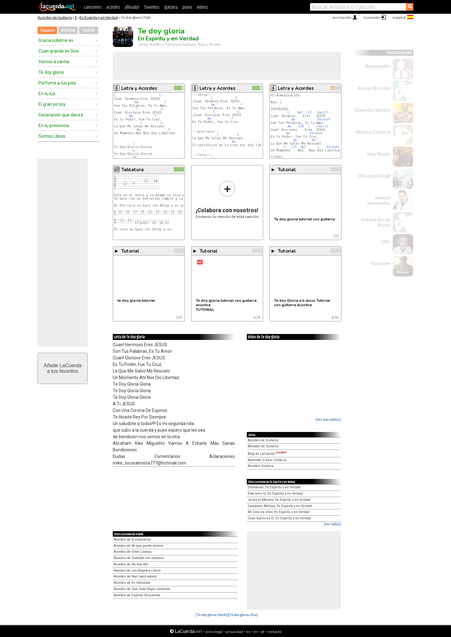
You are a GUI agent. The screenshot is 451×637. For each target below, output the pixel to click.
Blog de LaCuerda (267, 454)
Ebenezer (380, 263)
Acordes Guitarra (260, 466)
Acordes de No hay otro (131, 564)
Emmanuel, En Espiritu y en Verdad (274, 487)
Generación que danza (61, 114)
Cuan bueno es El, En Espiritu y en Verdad (279, 518)
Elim (385, 241)
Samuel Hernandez (378, 200)
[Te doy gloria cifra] (243, 615)
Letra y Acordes (139, 88)
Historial (89, 30)
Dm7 (299, 112)
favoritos (151, 7)
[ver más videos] (328, 419)
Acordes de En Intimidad (132, 583)
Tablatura (132, 170)
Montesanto (377, 66)
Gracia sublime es (56, 40)
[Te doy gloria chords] (212, 615)
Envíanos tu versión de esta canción (227, 199)
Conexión (372, 17)
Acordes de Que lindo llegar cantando (142, 589)
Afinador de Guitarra (263, 446)
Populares (47, 30)
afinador (132, 7)
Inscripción (342, 17)
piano (187, 7)
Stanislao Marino (372, 110)
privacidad (234, 631)
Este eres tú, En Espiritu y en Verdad (275, 493)
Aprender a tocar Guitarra (267, 460)
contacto (274, 631)
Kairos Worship (374, 88)
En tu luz (47, 93)
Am (136, 102)
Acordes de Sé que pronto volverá (138, 546)
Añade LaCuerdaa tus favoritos (63, 368)
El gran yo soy (52, 104)
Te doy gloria (51, 72)
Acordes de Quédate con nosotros (139, 558)
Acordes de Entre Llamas (133, 552)
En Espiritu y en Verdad (99, 17)
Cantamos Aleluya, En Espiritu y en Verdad (280, 506)
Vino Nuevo (378, 154)
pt (262, 631)
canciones (92, 7)
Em (313, 140)
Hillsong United (374, 175)
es (248, 631)
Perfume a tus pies (57, 82)
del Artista (68, 30)
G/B (301, 126)
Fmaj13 (322, 112)
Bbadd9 (323, 119)
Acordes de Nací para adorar (135, 576)
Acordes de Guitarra (55, 17)
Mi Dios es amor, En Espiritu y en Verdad (278, 512)
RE (273, 95)
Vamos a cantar (54, 61)
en (255, 631)
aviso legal (214, 631)
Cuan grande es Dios (59, 51)
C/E (309, 112)
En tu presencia (54, 125)
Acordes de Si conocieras (132, 539)
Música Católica (373, 132)
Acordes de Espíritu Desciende (137, 595)
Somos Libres (52, 136)
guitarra (171, 7)
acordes (113, 7)
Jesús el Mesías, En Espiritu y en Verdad (279, 500)
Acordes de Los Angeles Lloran (137, 570)
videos (202, 7)
